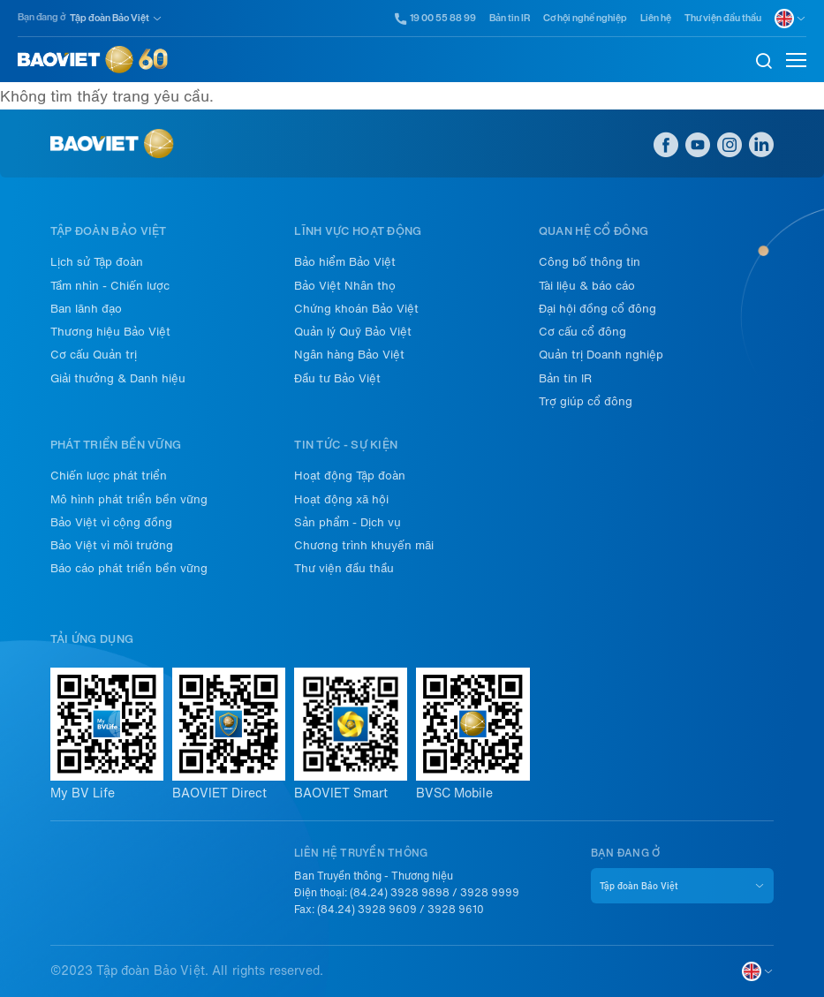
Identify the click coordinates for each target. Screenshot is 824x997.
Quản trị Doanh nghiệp (601, 354)
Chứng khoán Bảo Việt (356, 308)
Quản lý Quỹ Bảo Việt (353, 331)
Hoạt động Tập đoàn (349, 475)
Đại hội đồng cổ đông (597, 308)
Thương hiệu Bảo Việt (110, 331)
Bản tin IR (509, 18)
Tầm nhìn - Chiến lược (110, 285)
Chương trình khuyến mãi (364, 545)
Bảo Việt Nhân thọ (345, 285)
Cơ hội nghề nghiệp (585, 18)
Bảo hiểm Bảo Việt (345, 261)
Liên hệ (655, 18)
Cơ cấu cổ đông (582, 331)
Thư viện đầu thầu (722, 18)
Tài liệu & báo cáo (587, 285)
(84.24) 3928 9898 (400, 893)
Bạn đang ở (41, 17)
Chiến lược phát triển (108, 475)
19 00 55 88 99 (436, 18)
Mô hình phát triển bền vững (129, 499)
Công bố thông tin (589, 261)
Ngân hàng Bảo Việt (349, 354)
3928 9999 (489, 893)
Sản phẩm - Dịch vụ (347, 522)
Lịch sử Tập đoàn (96, 261)
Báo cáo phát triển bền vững (129, 568)
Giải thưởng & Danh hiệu (117, 378)
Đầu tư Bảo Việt (337, 378)
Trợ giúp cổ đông (585, 401)
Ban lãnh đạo (86, 308)
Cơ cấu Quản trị (93, 354)
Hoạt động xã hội (341, 499)
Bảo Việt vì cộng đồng (111, 522)
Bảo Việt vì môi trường (111, 545)
